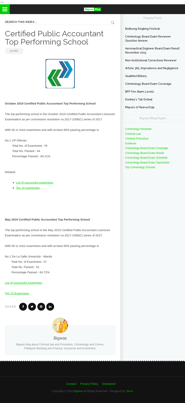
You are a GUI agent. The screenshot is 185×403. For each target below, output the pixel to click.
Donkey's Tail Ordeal (138, 99)
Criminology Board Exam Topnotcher (147, 162)
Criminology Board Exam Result (144, 153)
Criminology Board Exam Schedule (146, 157)
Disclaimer (109, 383)
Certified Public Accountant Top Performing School (54, 37)
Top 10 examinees (28, 187)
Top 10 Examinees (17, 293)
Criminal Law (133, 133)
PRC (16, 51)
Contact (71, 383)
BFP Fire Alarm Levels (139, 91)
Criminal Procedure (137, 138)
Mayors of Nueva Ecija (139, 107)
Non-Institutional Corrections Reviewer (151, 60)
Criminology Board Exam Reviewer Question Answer (148, 38)
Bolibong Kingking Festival (142, 28)
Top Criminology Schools (140, 167)
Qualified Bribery (136, 76)
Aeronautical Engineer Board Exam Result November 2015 (152, 50)
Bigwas (78, 391)
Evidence (131, 143)
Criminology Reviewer (138, 128)
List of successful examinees (34, 182)
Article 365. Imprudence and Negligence (151, 68)
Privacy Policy (89, 383)
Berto (130, 391)
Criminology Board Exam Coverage (148, 83)
